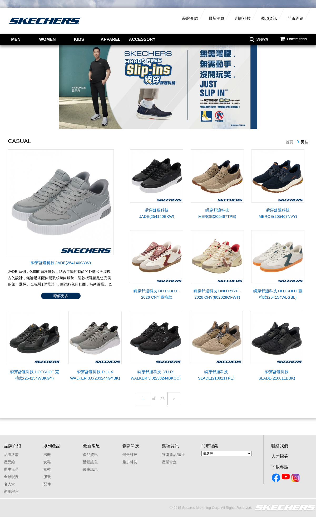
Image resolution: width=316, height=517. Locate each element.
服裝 (47, 477)
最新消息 (216, 18)
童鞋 (47, 469)
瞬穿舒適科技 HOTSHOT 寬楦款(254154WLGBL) (277, 294)
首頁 (289, 142)
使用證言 (11, 491)
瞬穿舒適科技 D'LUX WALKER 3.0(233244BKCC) (156, 375)
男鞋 (47, 454)
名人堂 (9, 484)
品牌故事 (11, 454)
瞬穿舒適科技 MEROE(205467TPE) (217, 213)
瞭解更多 (60, 296)
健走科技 (129, 454)
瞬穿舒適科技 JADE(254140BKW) (156, 213)
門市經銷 (295, 18)
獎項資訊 (269, 18)
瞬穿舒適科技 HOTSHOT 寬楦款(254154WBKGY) (34, 375)
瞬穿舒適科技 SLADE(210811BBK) (276, 375)
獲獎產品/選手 (173, 454)
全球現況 (11, 477)
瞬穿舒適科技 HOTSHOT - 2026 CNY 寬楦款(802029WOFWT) (157, 295)
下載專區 (279, 467)
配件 (47, 484)
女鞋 (47, 462)
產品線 (9, 462)
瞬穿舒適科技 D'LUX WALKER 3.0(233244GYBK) (95, 375)
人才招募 (279, 456)
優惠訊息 (90, 469)
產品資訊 (90, 454)
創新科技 (243, 18)
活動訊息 (90, 462)
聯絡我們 (279, 446)
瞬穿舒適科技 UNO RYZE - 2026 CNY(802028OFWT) (217, 294)
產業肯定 (169, 462)
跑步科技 (129, 462)
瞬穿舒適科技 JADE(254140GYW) (61, 262)
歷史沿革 (11, 469)
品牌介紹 (190, 18)
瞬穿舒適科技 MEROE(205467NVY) (278, 213)
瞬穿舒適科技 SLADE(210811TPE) (216, 375)
